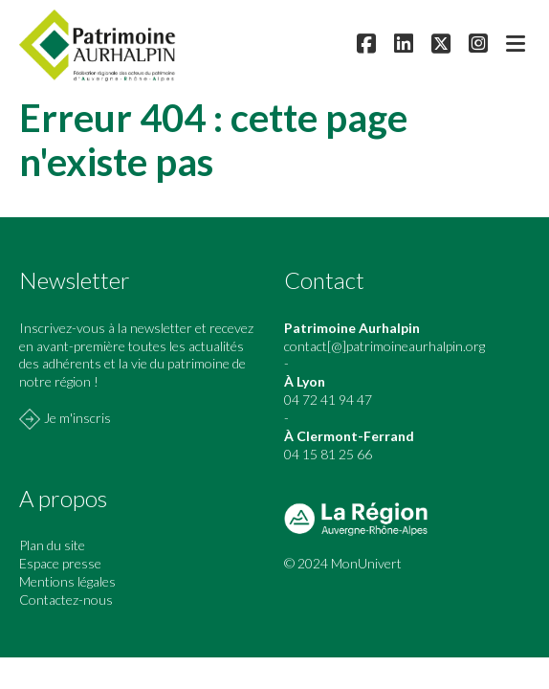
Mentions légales (67, 581)
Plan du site (52, 545)
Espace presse (60, 563)
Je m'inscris (77, 418)
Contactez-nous (66, 599)
